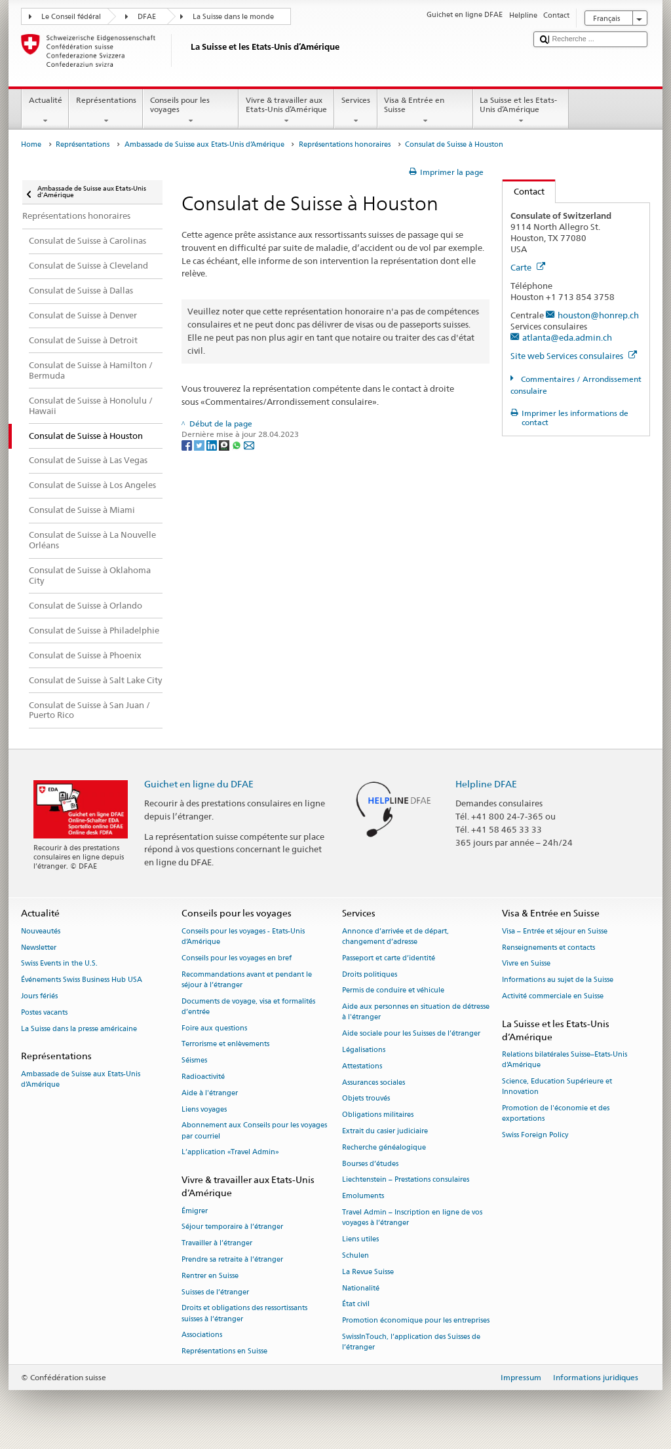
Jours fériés (39, 996)
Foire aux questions (214, 1028)
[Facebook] (188, 444)
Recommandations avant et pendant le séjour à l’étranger (247, 979)
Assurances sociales (373, 1082)
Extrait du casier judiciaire (385, 1131)
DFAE (147, 16)
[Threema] (225, 444)
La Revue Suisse (368, 1272)
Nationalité (360, 1288)
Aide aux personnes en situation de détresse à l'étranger (415, 1012)
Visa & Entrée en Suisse (425, 110)
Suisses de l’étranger (215, 1292)
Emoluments (363, 1196)
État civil (356, 1304)
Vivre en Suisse (526, 964)
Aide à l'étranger (210, 1093)
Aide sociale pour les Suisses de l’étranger (411, 1034)
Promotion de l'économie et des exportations (555, 1113)
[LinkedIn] (212, 444)
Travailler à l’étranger (217, 1243)
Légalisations (363, 1049)
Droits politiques (369, 974)
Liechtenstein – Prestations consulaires (405, 1180)
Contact (524, 191)
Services (355, 110)
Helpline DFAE (486, 783)
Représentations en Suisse (224, 1351)
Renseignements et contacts (548, 947)
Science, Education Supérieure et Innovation (557, 1087)
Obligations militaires (377, 1115)
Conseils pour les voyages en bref (237, 958)
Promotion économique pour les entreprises (415, 1321)
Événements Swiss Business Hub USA (81, 980)
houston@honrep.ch (598, 315)
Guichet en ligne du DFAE (199, 783)
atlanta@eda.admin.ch (567, 337)
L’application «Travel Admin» (230, 1152)
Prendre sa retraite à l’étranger (232, 1259)
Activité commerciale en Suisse (553, 996)
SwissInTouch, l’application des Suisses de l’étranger (411, 1341)
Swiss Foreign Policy (535, 1135)
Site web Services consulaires (573, 355)
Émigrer (195, 1211)
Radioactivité (203, 1076)
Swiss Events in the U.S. (59, 964)
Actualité (45, 110)
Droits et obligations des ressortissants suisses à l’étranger (244, 1313)
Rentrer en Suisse (210, 1275)
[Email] (249, 444)
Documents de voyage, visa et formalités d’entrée (248, 1006)
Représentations (105, 110)
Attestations (362, 1066)
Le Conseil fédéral (71, 16)
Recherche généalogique (384, 1147)
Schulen (355, 1255)
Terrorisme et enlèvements (225, 1044)
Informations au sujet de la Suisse (557, 980)
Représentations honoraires (345, 144)
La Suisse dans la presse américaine (79, 1029)
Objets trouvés (366, 1099)
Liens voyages (204, 1109)
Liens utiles (360, 1239)
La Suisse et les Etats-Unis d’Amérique (521, 110)
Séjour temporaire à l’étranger (232, 1227)
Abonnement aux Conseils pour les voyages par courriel (254, 1130)
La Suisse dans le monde (233, 16)
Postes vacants (44, 1012)
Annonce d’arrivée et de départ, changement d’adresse (395, 936)
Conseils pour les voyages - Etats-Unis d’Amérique (243, 936)
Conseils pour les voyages (191, 110)
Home (31, 144)
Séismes (194, 1061)
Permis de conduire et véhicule (393, 991)
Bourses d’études (370, 1163)
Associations (202, 1335)
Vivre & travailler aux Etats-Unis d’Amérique (286, 110)
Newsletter (38, 947)
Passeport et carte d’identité (388, 958)
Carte (527, 267)
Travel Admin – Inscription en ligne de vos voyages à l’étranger (412, 1217)
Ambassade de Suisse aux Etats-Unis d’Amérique (204, 144)
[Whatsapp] (237, 444)
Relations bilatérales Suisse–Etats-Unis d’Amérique (564, 1060)
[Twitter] (200, 444)
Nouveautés (40, 931)
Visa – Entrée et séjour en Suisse (554, 931)
